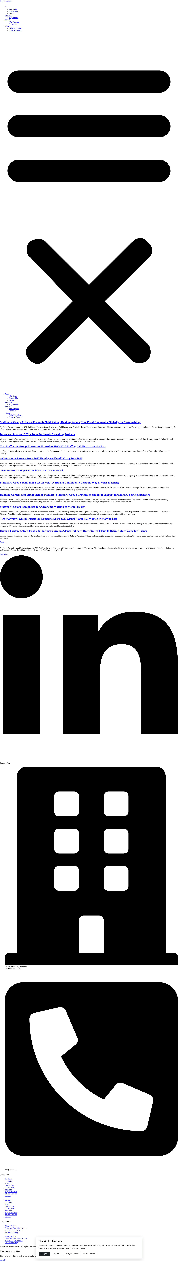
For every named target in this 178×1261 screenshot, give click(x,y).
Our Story (13, 9)
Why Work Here (15, 28)
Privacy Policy (10, 1226)
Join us (7, 26)
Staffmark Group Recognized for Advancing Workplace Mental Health (42, 506)
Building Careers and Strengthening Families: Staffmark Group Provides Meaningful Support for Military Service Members (75, 494)
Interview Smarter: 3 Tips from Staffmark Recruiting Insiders (37, 434)
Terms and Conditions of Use (16, 1228)
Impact (7, 20)
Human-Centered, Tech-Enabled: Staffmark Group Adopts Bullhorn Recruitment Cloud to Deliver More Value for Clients (73, 530)
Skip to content (5, 1)
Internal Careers (15, 30)
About (7, 7)
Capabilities (13, 18)
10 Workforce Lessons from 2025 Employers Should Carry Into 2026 (41, 458)
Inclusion (12, 24)
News (11, 13)
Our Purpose (14, 22)
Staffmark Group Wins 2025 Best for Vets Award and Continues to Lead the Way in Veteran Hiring (59, 482)
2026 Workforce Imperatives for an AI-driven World (31, 470)
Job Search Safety (11, 1232)
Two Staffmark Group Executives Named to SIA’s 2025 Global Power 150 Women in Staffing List (58, 518)
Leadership (13, 11)
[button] (89, 212)
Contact (8, 1196)
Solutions (8, 16)
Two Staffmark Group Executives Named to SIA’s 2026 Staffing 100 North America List (52, 446)
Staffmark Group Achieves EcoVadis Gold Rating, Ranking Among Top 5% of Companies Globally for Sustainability (70, 422)
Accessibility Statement (14, 1230)
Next (3, 542)
